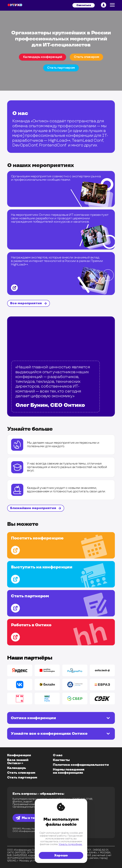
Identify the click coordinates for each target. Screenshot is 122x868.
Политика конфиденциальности (81, 764)
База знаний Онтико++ (17, 761)
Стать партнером (22, 777)
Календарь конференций (42, 57)
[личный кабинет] (103, 5)
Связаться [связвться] (83, 5)
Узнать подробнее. (70, 844)
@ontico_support (22, 801)
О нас (57, 755)
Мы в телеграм (31, 818)
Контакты (61, 760)
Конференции (19, 755)
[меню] (112, 5)
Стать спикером (21, 772)
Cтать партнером (61, 68)
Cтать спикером (86, 57)
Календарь (16, 768)
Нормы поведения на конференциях (68, 771)
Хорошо (61, 855)
